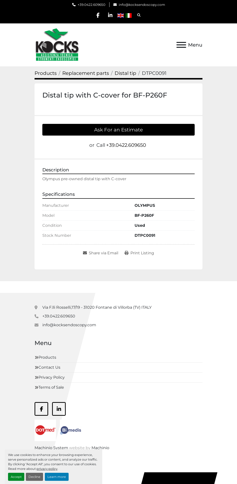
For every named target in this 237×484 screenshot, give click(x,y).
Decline (34, 477)
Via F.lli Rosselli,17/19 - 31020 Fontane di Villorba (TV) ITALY (97, 307)
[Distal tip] (125, 73)
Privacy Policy (51, 377)
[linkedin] (110, 15)
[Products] (46, 73)
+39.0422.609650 (91, 5)
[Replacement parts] (85, 73)
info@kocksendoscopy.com (142, 5)
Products (47, 357)
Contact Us (49, 367)
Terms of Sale (51, 387)
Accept (16, 477)
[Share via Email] (100, 253)
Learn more (56, 477)
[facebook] (98, 15)
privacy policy (46, 469)
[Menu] (181, 45)
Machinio (100, 447)
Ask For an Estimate (118, 130)
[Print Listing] (139, 253)
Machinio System (51, 447)
